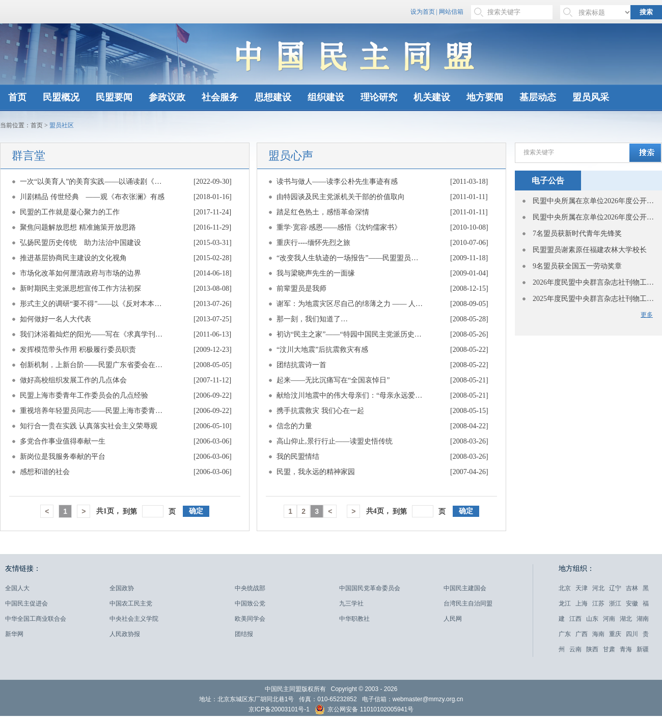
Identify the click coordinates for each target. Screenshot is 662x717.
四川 (632, 634)
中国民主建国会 (465, 588)
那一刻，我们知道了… (312, 319)
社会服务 (220, 97)
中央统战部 (250, 588)
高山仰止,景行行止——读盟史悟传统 (335, 441)
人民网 (453, 618)
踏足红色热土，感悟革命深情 (323, 212)
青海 (626, 649)
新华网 (14, 634)
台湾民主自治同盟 (468, 603)
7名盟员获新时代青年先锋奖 (577, 233)
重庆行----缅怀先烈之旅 (313, 242)
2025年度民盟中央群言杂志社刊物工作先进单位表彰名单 (593, 298)
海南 (598, 634)
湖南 (643, 618)
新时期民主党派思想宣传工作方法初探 (80, 288)
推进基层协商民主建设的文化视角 (73, 258)
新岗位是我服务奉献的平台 (62, 456)
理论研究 (379, 97)
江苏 (598, 603)
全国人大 (17, 588)
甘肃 (609, 649)
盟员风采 (590, 97)
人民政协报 (124, 634)
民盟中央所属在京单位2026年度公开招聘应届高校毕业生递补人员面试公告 (593, 201)
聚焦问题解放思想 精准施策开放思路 (78, 227)
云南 (575, 649)
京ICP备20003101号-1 (279, 709)
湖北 (626, 618)
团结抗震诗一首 (301, 365)
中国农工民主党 (130, 603)
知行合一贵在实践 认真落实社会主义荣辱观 (88, 426)
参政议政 (167, 97)
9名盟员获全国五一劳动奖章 (577, 266)
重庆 (615, 634)
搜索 (646, 12)
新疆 (643, 649)
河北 (598, 588)
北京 (565, 588)
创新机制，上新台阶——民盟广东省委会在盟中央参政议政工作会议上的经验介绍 (94, 365)
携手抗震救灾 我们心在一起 (320, 411)
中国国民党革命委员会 (369, 588)
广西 (581, 634)
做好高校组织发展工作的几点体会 (73, 380)
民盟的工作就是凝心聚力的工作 (70, 212)
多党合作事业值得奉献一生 (62, 441)
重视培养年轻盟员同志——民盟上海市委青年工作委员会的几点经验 (94, 411)
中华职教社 (354, 618)
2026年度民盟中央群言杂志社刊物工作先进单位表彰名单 (593, 282)
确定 (196, 511)
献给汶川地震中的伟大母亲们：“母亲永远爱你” (350, 395)
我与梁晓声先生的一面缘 (316, 273)
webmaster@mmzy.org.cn (428, 699)
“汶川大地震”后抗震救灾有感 (322, 349)
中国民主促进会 (26, 603)
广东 (565, 634)
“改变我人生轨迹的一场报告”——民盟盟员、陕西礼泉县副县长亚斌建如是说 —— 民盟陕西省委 (350, 258)
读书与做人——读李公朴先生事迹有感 (337, 181)
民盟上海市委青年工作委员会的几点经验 (84, 395)
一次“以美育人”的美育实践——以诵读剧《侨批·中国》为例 (94, 181)
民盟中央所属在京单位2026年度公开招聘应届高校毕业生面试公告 (593, 217)
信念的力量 (294, 426)
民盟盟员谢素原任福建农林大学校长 (590, 250)
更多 (647, 314)
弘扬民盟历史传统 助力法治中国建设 (80, 242)
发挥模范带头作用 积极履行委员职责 (78, 349)
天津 (581, 588)
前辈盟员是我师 (301, 288)
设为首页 (422, 11)
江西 (575, 618)
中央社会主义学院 (133, 618)
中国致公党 (250, 603)
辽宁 (615, 588)
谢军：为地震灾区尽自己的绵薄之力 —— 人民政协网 (350, 304)
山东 (592, 618)
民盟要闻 (114, 97)
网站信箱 (451, 11)
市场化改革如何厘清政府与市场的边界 (80, 273)
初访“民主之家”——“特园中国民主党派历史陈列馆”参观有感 (350, 334)
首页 (17, 97)
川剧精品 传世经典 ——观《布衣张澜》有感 (92, 197)
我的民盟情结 (298, 456)
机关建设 (431, 97)
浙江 (615, 603)
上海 (581, 603)
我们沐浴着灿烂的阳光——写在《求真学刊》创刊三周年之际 (94, 334)
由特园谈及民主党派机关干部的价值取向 (341, 197)
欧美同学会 (250, 618)
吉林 (632, 588)
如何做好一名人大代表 (55, 319)
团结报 (244, 634)
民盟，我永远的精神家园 (316, 472)
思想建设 (273, 97)
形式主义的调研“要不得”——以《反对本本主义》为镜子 (94, 304)
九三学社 (351, 603)
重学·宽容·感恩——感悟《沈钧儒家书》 (339, 227)
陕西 (592, 649)
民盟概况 (61, 97)
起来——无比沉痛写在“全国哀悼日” (333, 380)
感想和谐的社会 (45, 472)
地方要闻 (484, 97)
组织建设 (326, 97)
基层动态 (537, 97)
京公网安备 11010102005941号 (364, 710)
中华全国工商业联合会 (35, 618)
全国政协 (121, 588)
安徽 (632, 603)
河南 (609, 618)
